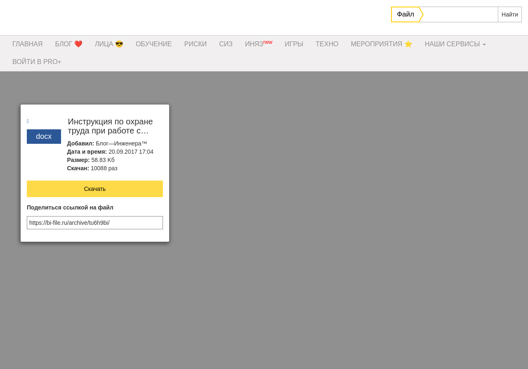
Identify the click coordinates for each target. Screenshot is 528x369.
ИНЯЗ (258, 43)
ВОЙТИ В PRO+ (36, 61)
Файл (405, 14)
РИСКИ (195, 44)
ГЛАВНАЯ (27, 44)
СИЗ (226, 44)
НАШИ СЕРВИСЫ (455, 44)
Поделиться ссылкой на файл (70, 207)
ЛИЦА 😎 (109, 44)
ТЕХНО (327, 44)
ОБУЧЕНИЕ (154, 44)
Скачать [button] (95, 189)
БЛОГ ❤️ (68, 44)
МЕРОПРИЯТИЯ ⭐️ (381, 44)
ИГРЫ (294, 44)
